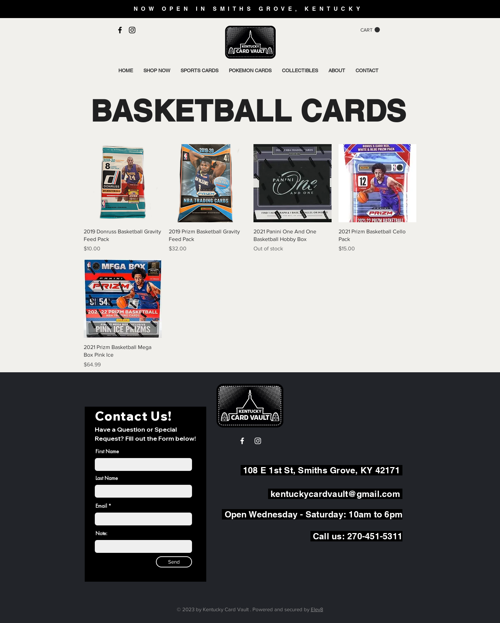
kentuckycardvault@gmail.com (335, 494)
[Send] (174, 561)
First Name (107, 451)
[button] (370, 30)
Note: (101, 533)
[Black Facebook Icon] (120, 30)
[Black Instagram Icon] (132, 30)
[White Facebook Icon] (242, 441)
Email (101, 506)
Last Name (106, 478)
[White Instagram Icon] (257, 441)
